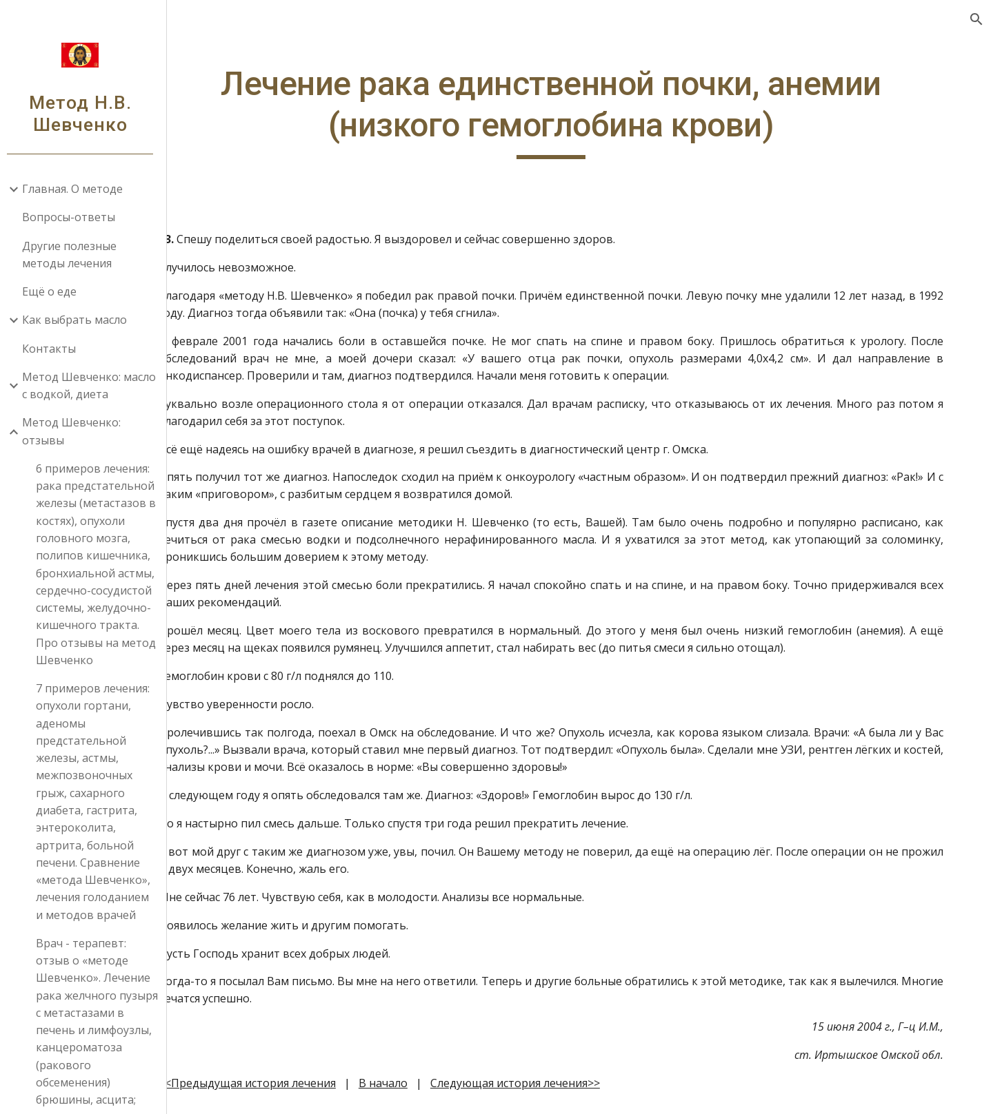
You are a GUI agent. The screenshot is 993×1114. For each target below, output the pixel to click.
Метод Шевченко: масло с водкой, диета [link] (94, 385)
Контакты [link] (54, 348)
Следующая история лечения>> (577, 1083)
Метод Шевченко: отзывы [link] (77, 431)
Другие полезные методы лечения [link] (75, 254)
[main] (583, 111)
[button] (976, 19)
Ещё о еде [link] (55, 291)
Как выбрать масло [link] (80, 319)
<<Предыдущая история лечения (309, 1083)
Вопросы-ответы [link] (74, 217)
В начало (445, 1083)
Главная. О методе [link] (78, 188)
